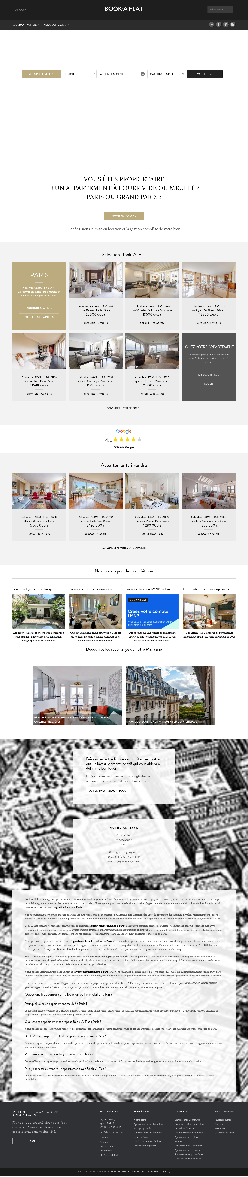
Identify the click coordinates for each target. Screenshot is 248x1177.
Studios (179, 1142)
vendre (33, 25)
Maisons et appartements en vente (124, 548)
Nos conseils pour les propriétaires (124, 572)
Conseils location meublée (148, 1134)
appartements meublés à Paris (108, 927)
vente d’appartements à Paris (92, 972)
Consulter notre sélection (124, 408)
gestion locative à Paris (69, 908)
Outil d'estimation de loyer (148, 1142)
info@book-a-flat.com (111, 1133)
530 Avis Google (124, 447)
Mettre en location (124, 216)
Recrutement (107, 1147)
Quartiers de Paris (184, 1129)
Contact (104, 1138)
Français (20, 10)
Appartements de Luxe (187, 1138)
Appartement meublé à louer (149, 1125)
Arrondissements (112, 74)
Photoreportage (223, 1121)
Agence (104, 1143)
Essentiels (220, 1129)
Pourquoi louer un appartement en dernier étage (162, 723)
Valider (204, 74)
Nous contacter (56, 25)
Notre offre (140, 1121)
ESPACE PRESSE (109, 1156)
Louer (18, 25)
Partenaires (106, 1151)
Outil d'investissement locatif (109, 792)
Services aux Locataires (187, 1121)
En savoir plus (208, 375)
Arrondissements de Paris (189, 1134)
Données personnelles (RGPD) (153, 1172)
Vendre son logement (145, 1146)
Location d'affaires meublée (190, 1125)
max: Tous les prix (162, 74)
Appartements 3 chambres (189, 1155)
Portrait (219, 1125)
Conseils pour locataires (188, 1159)
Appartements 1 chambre (188, 1146)
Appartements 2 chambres (189, 1151)
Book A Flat (124, 11)
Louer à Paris (141, 1138)
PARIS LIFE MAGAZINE (225, 1112)
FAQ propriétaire (143, 1129)
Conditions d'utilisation (122, 1172)
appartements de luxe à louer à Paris (92, 942)
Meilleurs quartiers (39, 317)
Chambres (71, 74)
